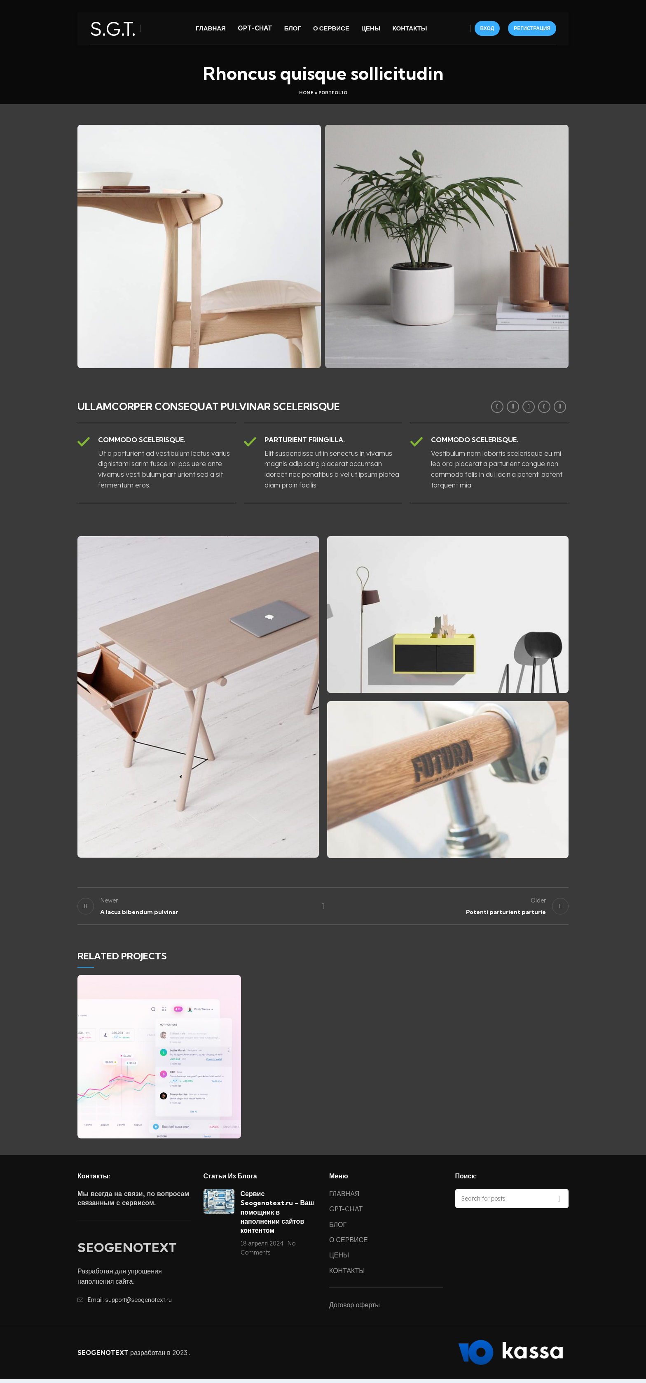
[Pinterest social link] (528, 407)
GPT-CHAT (346, 1212)
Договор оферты (354, 1308)
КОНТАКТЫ (347, 1274)
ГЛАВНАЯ (344, 1197)
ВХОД (487, 32)
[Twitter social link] (513, 407)
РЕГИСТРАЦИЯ (532, 32)
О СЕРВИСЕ (348, 1243)
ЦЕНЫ (339, 1259)
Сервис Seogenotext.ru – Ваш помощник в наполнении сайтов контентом (277, 1215)
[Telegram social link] (560, 407)
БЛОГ (337, 1228)
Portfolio (332, 93)
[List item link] (134, 1303)
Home (306, 93)
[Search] (512, 1202)
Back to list (323, 908)
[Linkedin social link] (544, 407)
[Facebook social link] (497, 407)
